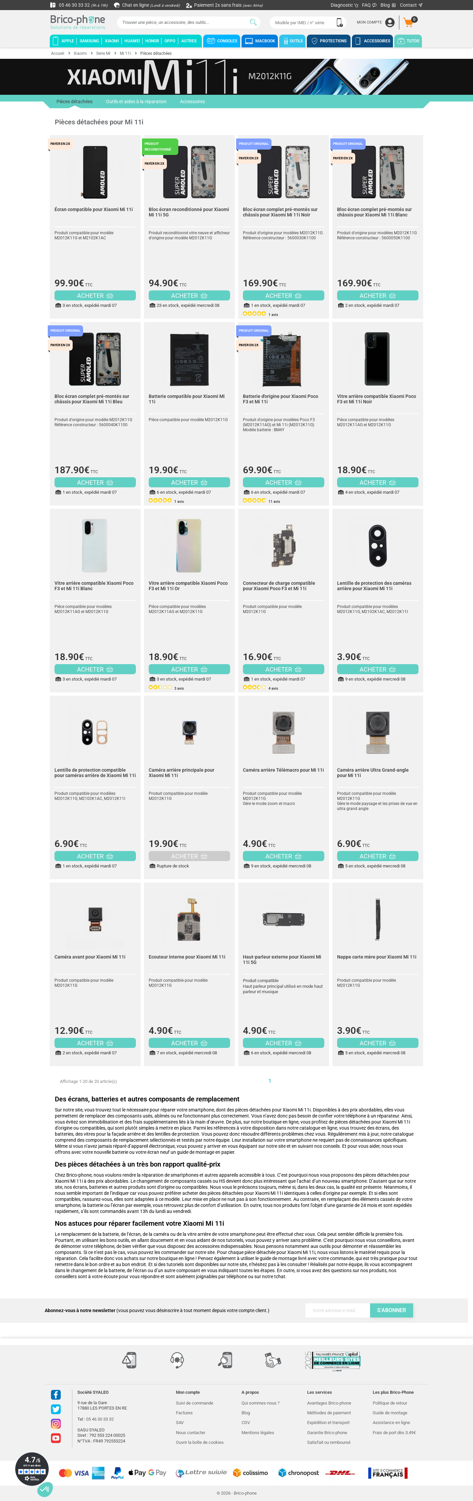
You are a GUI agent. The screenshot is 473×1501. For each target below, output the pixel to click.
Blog (388, 5)
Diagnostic (345, 5)
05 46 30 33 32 (79, 5)
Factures (184, 1412)
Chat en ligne (147, 5)
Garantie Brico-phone (327, 1432)
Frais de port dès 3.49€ (394, 1432)
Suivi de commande (194, 1403)
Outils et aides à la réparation (136, 101)
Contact (411, 5)
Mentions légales (258, 1432)
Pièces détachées (75, 103)
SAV (180, 1422)
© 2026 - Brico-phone (237, 1493)
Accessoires (192, 101)
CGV (246, 1422)
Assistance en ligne (391, 1422)
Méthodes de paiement (329, 1412)
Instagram (56, 1424)
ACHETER (95, 295)
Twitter (56, 1409)
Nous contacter (190, 1432)
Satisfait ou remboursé (329, 1442)
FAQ (369, 5)
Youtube (56, 1438)
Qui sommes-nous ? (261, 1403)
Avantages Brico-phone (329, 1403)
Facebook (56, 1395)
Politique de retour (390, 1403)
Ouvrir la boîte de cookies (200, 1442)
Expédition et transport (328, 1422)
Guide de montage (390, 1412)
